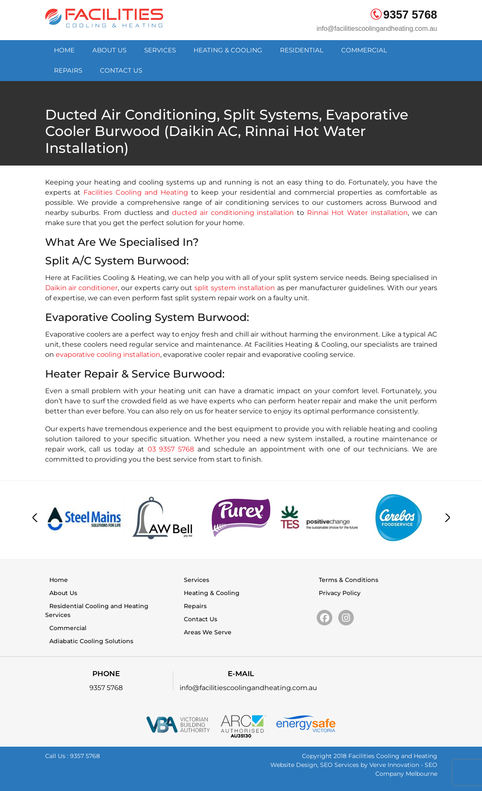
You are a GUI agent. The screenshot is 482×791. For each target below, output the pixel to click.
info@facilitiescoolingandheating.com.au (377, 28)
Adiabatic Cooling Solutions (91, 641)
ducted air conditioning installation (233, 213)
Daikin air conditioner (81, 288)
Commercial (364, 50)
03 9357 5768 (171, 449)
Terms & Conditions (348, 580)
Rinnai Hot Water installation (357, 213)
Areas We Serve (208, 632)
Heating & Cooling (228, 50)
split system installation (234, 288)
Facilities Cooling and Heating (135, 192)
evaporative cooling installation (108, 355)
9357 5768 (410, 14)
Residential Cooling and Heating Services (96, 610)
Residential (301, 50)
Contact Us (121, 70)
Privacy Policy (340, 593)
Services (160, 50)
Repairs (68, 70)
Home (64, 50)
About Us (109, 50)
